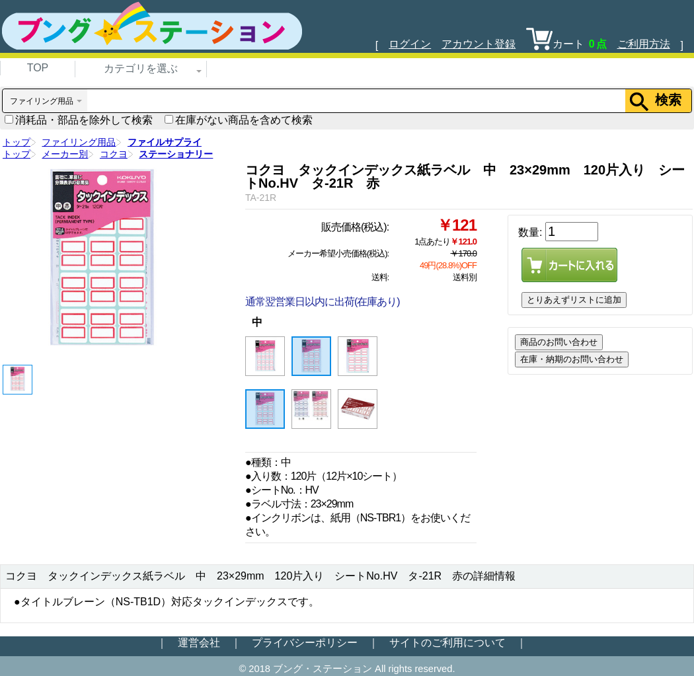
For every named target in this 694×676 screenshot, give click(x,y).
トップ (16, 142)
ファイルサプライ (165, 142)
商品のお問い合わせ (559, 342)
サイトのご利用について (447, 642)
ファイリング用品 (79, 142)
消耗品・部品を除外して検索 (79, 120)
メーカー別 (65, 154)
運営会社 (199, 642)
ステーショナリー (176, 154)
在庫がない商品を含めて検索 (239, 120)
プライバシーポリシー (305, 642)
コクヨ (114, 154)
